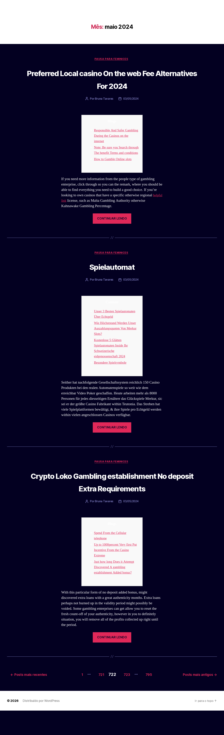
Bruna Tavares (103, 99)
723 (125, 698)
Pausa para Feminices (112, 59)
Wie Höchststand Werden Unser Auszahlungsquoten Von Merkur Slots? (113, 340)
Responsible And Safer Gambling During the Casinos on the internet (116, 136)
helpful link (69, 206)
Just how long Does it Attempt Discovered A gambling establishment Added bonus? (116, 592)
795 (150, 698)
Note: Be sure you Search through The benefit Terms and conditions (113, 153)
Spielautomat (112, 272)
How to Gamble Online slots (115, 165)
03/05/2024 (131, 99)
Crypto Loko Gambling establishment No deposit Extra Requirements (111, 500)
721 (96, 698)
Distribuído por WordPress (41, 725)
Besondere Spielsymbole (112, 374)
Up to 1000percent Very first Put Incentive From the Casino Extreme (116, 575)
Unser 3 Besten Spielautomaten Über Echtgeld (109, 323)
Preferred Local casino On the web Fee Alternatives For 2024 (112, 79)
